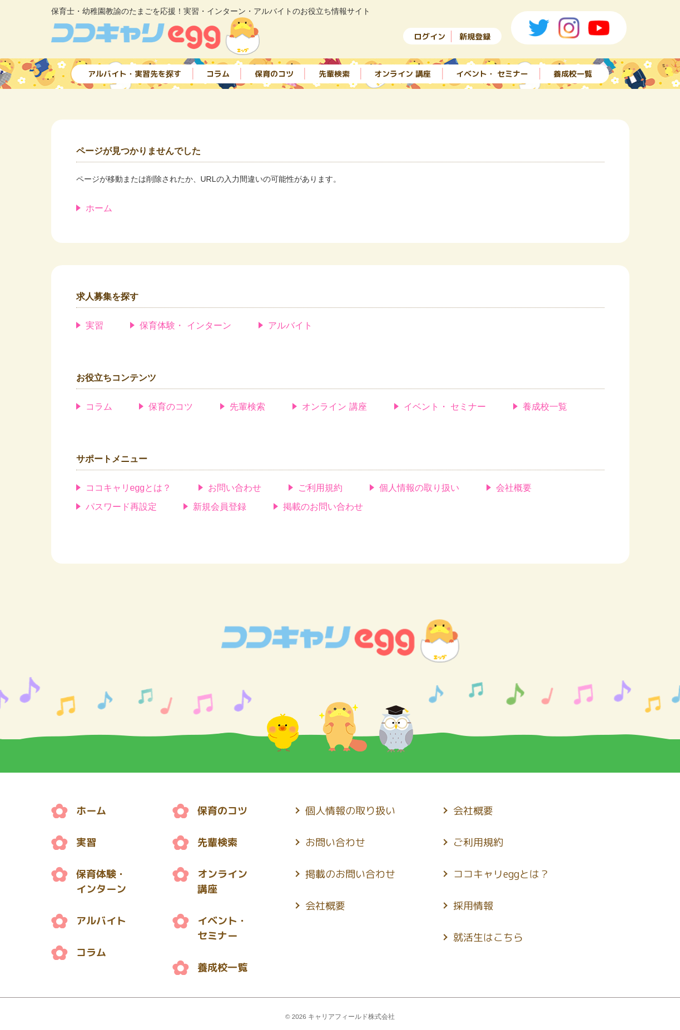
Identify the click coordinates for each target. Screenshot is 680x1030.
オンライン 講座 (402, 73)
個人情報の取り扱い (419, 487)
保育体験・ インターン (185, 325)
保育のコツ (274, 73)
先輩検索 (334, 73)
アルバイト (290, 325)
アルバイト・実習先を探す (134, 73)
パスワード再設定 (121, 506)
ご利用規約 (320, 487)
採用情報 (473, 906)
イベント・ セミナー (492, 73)
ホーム (99, 208)
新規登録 (474, 36)
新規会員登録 (219, 506)
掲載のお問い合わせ (323, 506)
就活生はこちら (488, 937)
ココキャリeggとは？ (129, 487)
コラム (218, 73)
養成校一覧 (572, 73)
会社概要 (514, 487)
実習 (94, 325)
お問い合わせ (234, 487)
